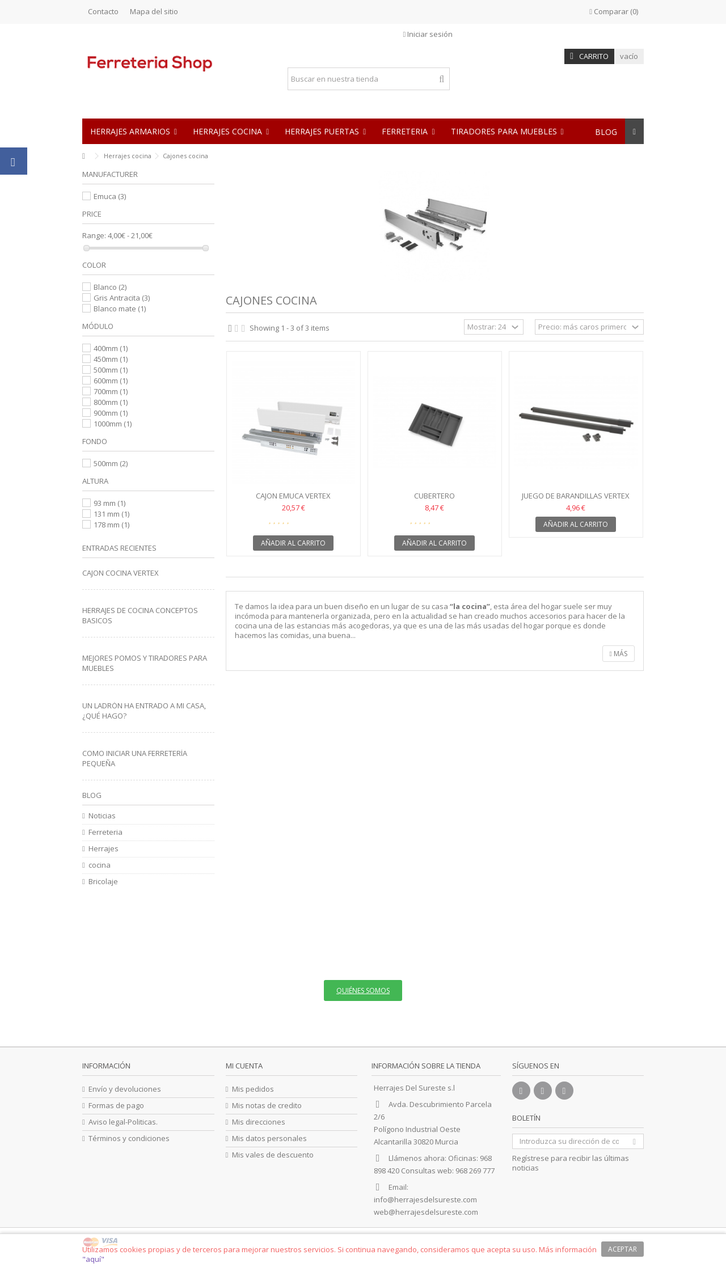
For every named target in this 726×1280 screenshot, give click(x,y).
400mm (111, 348)
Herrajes (103, 849)
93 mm (109, 503)
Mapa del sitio (154, 11)
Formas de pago (116, 1105)
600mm (111, 380)
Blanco (110, 287)
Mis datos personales (269, 1138)
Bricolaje (103, 881)
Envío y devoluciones (124, 1089)
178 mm (111, 524)
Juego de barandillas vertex (576, 496)
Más (618, 653)
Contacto (103, 11)
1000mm (113, 424)
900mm (111, 413)
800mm (111, 402)
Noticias (102, 816)
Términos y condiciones (129, 1138)
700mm (111, 391)
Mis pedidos (253, 1089)
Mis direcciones (258, 1122)
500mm (111, 370)
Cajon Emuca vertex (293, 496)
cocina (99, 865)
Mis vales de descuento (273, 1155)
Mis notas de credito (267, 1105)
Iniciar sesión (428, 34)
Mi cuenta (244, 1066)
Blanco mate (120, 308)
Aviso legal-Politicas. (123, 1122)
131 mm (111, 514)
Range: (94, 235)
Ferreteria (105, 832)
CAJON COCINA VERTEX (120, 573)
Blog (92, 795)
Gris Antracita (122, 298)
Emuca (110, 196)
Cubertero (434, 496)
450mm (111, 359)
